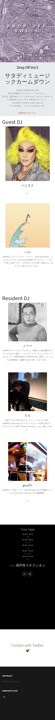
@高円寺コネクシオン (27, 113)
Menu (50, 6)
